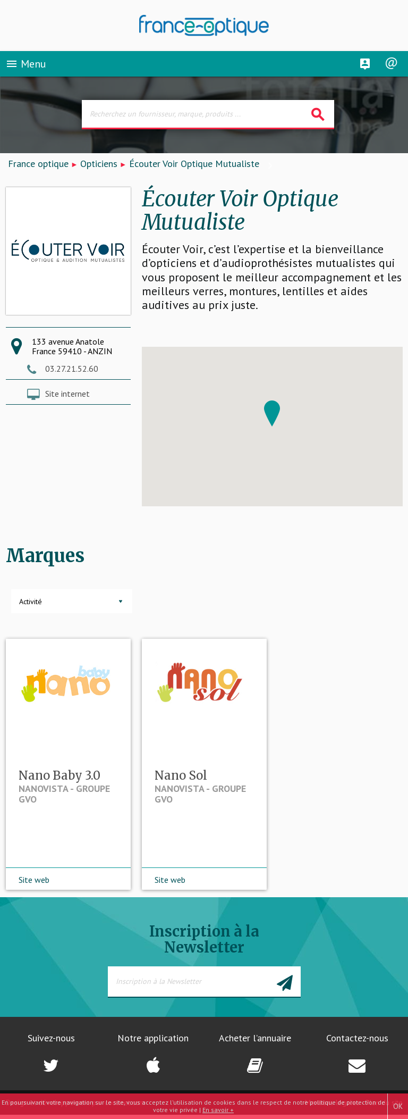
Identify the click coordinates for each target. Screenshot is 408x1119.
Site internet (67, 393)
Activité (30, 601)
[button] (272, 413)
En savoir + (218, 1110)
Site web (34, 884)
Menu (25, 66)
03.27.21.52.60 (71, 368)
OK (398, 1106)
